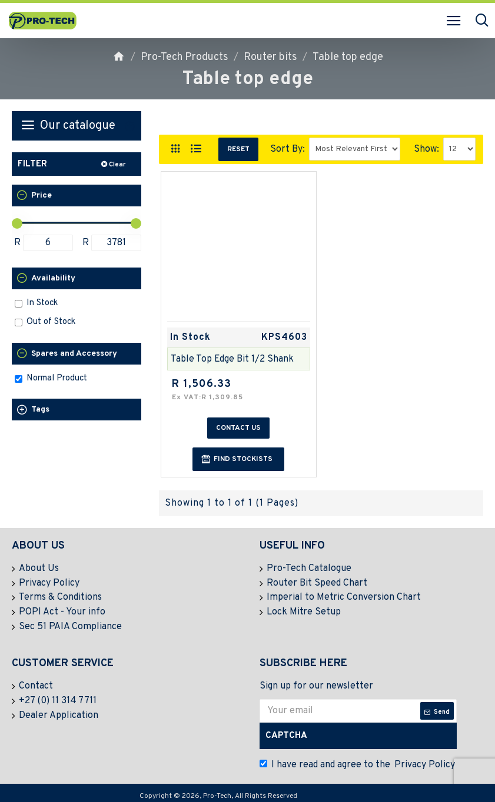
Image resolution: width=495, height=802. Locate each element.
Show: (426, 149)
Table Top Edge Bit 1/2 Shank (232, 359)
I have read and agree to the (358, 763)
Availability (53, 278)
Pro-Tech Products (184, 57)
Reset (238, 149)
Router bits (270, 57)
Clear (117, 165)
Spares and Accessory (74, 354)
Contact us (238, 428)
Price (41, 195)
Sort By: (287, 149)
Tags (40, 410)
